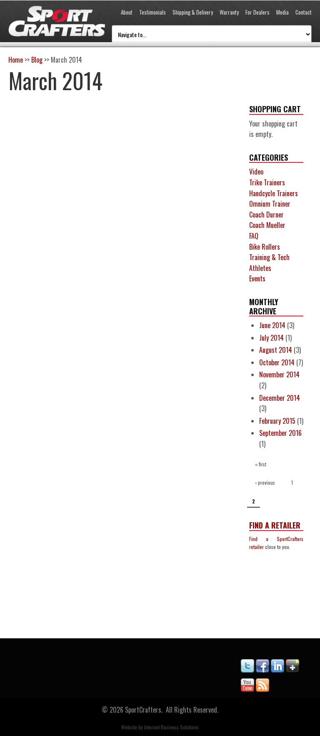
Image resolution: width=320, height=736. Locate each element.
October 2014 (277, 362)
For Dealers (257, 12)
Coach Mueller (267, 225)
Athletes (260, 268)
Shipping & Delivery (192, 12)
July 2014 (271, 338)
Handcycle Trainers (273, 193)
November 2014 (279, 374)
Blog (36, 60)
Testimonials (152, 12)
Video (256, 172)
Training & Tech (269, 257)
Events (257, 278)
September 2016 (280, 433)
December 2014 (279, 398)
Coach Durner (266, 215)
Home (15, 60)
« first (260, 464)
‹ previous (265, 482)
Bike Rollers (264, 247)
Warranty (229, 12)
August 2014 (275, 350)
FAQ (253, 236)
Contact (303, 12)
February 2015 (277, 421)
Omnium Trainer (269, 204)
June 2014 (272, 325)
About (126, 12)
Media (282, 12)
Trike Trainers (267, 182)
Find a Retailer (274, 525)
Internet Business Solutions (171, 727)
